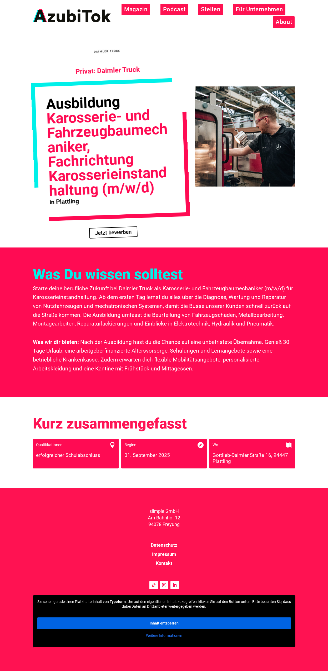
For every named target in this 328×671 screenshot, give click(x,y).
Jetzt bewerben (113, 232)
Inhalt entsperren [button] (164, 623)
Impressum (164, 554)
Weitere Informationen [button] (164, 635)
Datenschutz (164, 545)
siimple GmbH (164, 511)
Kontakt (164, 563)
